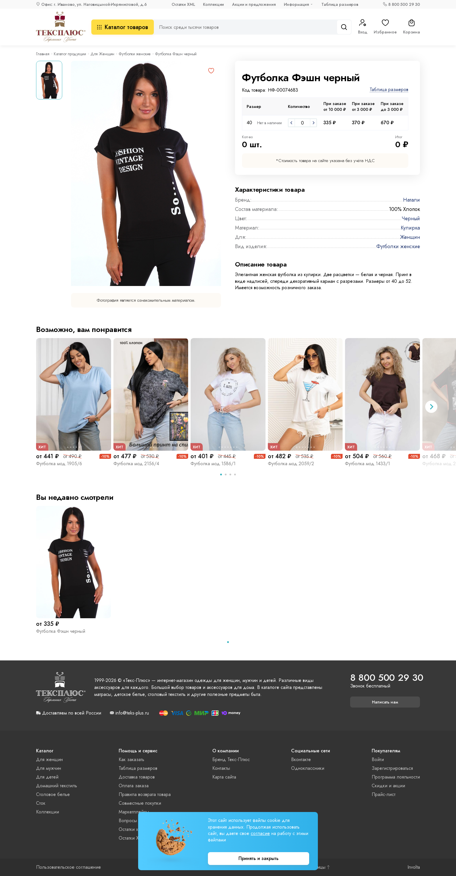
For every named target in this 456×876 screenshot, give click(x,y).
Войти (378, 759)
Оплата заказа (134, 785)
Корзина (411, 27)
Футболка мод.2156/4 (136, 463)
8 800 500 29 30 (404, 4)
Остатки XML (183, 4)
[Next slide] (431, 407)
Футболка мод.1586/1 (213, 463)
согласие (260, 833)
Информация (296, 4)
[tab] (221, 474)
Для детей (47, 777)
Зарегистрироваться (392, 768)
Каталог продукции (70, 54)
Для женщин (49, 759)
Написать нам (385, 702)
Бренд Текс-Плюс (231, 759)
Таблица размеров (339, 4)
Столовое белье (53, 794)
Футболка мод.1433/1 (367, 463)
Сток (40, 803)
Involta (413, 867)
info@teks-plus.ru (132, 713)
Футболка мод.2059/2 (291, 463)
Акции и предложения (253, 4)
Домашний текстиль (56, 785)
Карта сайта (224, 777)
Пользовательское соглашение (68, 867)
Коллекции (213, 4)
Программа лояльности (396, 777)
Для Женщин (102, 54)
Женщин (410, 237)
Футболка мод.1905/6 (59, 463)
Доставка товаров (137, 777)
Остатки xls (130, 829)
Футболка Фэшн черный (60, 631)
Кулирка (410, 228)
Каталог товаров (122, 27)
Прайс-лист (384, 794)
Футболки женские (135, 54)
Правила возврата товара (145, 794)
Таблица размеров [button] (389, 89)
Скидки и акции (388, 785)
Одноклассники (307, 768)
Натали (411, 200)
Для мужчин (48, 768)
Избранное (385, 27)
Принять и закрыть (258, 858)
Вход (362, 27)
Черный (411, 218)
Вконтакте (301, 759)
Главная (42, 54)
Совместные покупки (140, 803)
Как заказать (131, 759)
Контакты (221, 768)
